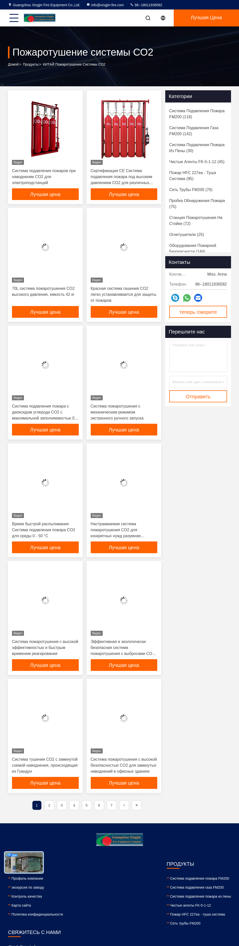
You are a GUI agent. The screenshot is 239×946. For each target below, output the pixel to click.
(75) (197, 204)
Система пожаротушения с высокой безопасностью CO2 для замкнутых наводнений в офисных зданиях (124, 766)
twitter (187, 919)
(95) (192, 176)
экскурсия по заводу (27, 889)
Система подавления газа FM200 (103, 889)
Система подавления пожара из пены (106, 898)
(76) (191, 190)
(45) (197, 162)
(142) (193, 131)
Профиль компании (27, 880)
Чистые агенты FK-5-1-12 (96, 907)
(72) (196, 220)
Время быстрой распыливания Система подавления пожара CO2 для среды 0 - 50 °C (43, 531)
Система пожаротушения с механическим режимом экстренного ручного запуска (117, 413)
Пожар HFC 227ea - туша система (103, 916)
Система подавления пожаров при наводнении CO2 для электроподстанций (44, 177)
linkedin (154, 919)
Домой (13, 65)
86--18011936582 (146, 5)
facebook (176, 919)
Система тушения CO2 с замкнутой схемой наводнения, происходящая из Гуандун (45, 766)
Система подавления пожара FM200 (105, 880)
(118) (197, 114)
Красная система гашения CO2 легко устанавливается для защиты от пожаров (123, 295)
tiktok (209, 919)
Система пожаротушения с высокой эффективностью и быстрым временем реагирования (45, 648)
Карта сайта (21, 907)
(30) (197, 148)
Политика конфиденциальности (37, 916)
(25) (186, 234)
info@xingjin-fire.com (105, 5)
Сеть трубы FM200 (91, 925)
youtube (165, 919)
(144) (192, 248)
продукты (31, 65)
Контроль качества (26, 898)
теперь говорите (198, 312)
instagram (198, 919)
